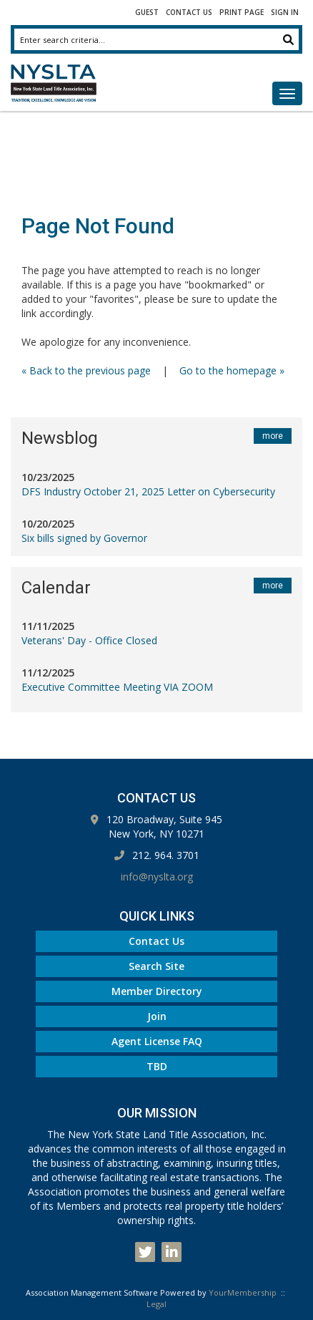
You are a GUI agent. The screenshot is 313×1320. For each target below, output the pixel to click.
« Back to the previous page (86, 370)
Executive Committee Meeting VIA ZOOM (117, 687)
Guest (147, 12)
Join (157, 1016)
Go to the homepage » (231, 370)
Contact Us (189, 12)
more (272, 436)
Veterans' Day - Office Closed (89, 640)
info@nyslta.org (157, 876)
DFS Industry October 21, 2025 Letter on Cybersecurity (148, 491)
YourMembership (243, 1292)
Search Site (156, 966)
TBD (156, 1066)
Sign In (285, 12)
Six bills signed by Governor (84, 538)
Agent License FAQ (156, 1041)
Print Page (241, 12)
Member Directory (156, 991)
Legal (156, 1304)
